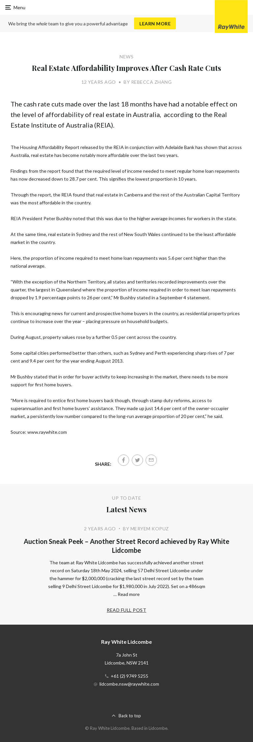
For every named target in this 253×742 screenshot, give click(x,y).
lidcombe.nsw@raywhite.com (129, 684)
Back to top (130, 715)
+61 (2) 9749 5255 (129, 676)
